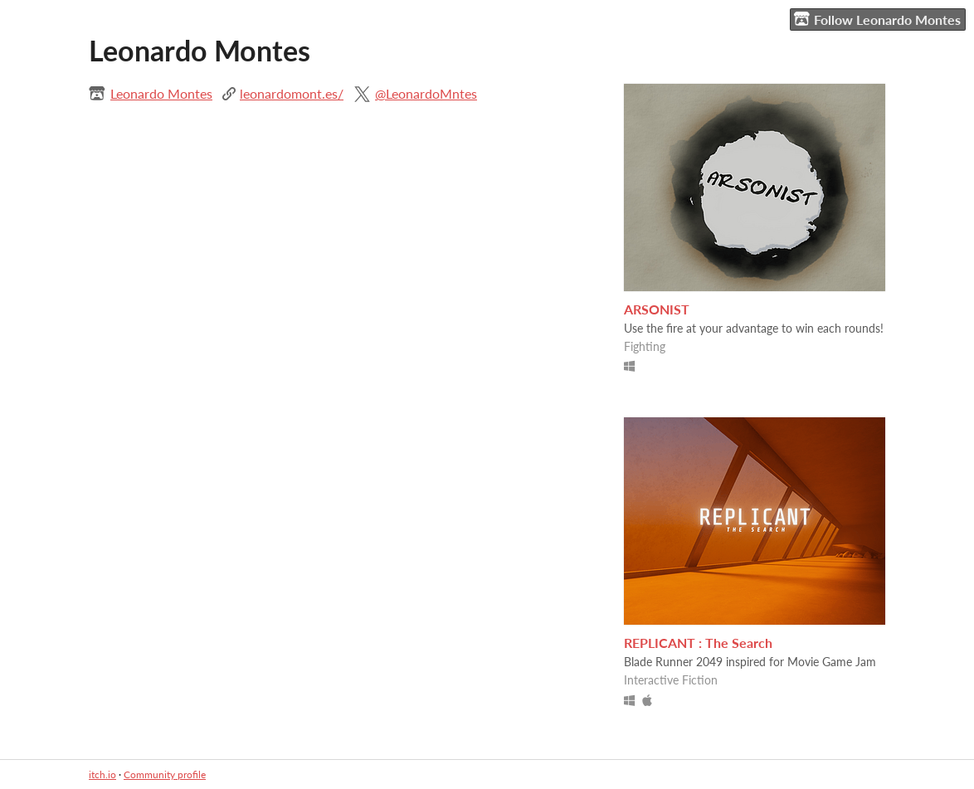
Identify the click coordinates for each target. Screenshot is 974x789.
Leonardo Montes (161, 93)
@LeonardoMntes (426, 93)
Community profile (165, 774)
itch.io (102, 774)
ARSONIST (656, 309)
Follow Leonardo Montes (877, 19)
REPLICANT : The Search (698, 642)
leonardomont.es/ (291, 93)
